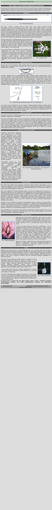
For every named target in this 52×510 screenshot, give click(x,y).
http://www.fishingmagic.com (19, 286)
